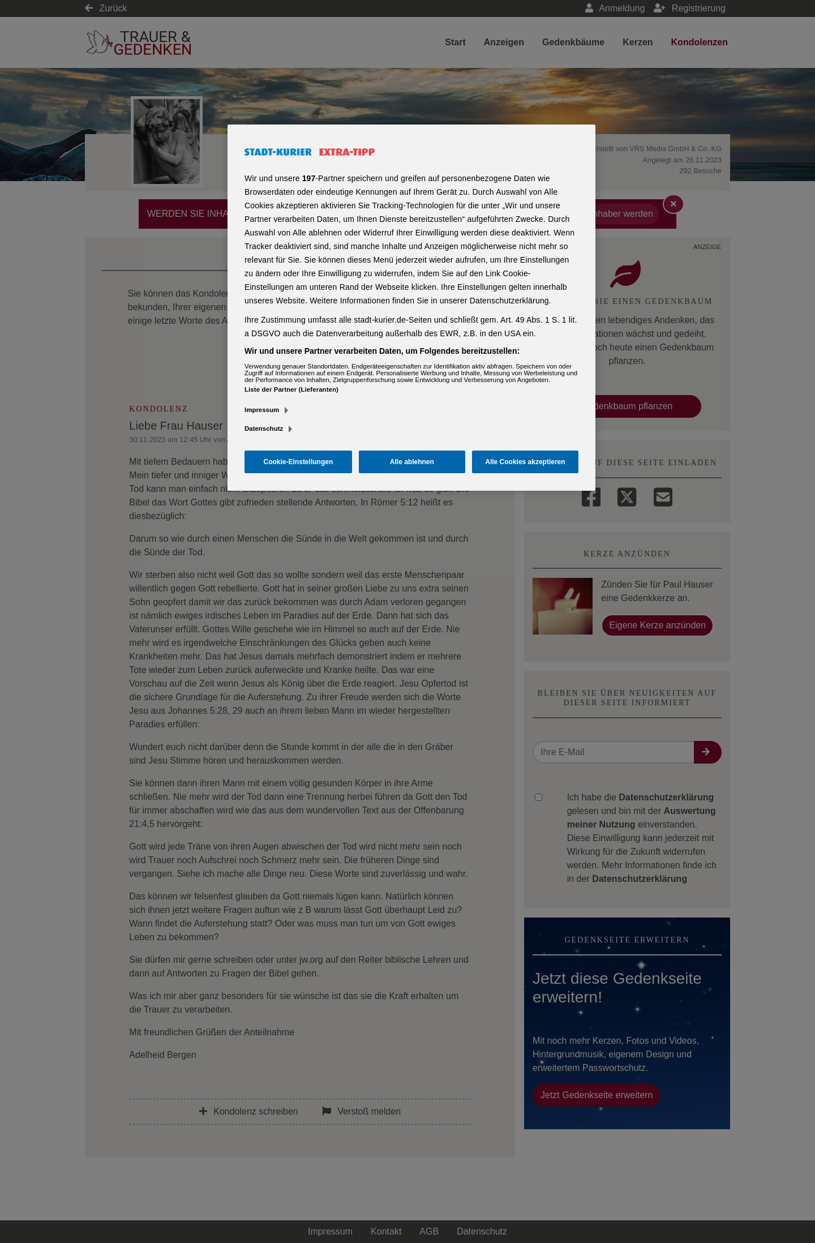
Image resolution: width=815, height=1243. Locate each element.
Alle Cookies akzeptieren (525, 462)
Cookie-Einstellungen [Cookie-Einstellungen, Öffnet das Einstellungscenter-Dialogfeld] (298, 462)
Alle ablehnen (412, 462)
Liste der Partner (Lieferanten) (291, 389)
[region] (411, 308)
